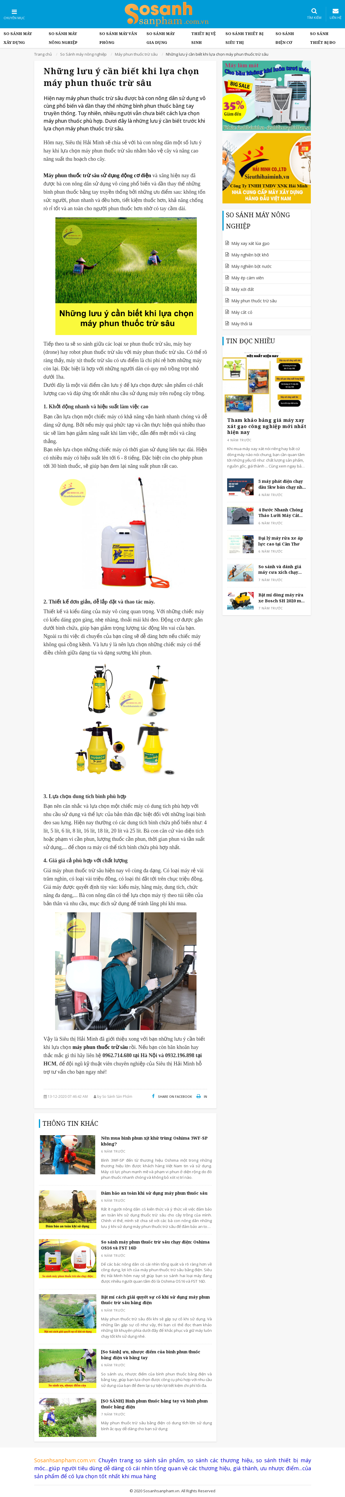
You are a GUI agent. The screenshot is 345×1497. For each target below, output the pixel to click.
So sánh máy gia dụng (160, 38)
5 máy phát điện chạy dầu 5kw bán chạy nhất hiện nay (282, 484)
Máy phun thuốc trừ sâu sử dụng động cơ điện (97, 175)
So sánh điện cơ (284, 38)
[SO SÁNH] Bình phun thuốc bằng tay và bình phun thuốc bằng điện (154, 1404)
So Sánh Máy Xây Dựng (18, 38)
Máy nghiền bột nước (251, 266)
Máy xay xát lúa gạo (250, 243)
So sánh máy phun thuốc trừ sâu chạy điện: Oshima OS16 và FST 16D (155, 1245)
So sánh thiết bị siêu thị (244, 38)
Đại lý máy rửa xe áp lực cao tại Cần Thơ (280, 541)
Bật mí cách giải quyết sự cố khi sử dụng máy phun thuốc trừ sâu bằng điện (155, 1300)
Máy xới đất (242, 289)
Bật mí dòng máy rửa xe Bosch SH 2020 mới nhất (281, 598)
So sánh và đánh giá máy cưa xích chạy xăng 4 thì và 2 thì (279, 569)
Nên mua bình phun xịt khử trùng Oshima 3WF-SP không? (154, 1141)
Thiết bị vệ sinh (203, 38)
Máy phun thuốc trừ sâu (254, 301)
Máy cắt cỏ (241, 312)
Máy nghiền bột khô (250, 255)
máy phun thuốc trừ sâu (100, 1047)
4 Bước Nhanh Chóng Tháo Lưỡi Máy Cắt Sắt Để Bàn (280, 512)
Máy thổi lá (241, 323)
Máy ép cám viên (247, 278)
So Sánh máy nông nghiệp (63, 38)
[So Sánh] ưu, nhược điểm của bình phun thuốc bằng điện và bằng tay (150, 1354)
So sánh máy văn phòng (118, 38)
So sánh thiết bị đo (323, 38)
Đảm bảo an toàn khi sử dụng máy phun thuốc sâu (154, 1193)
